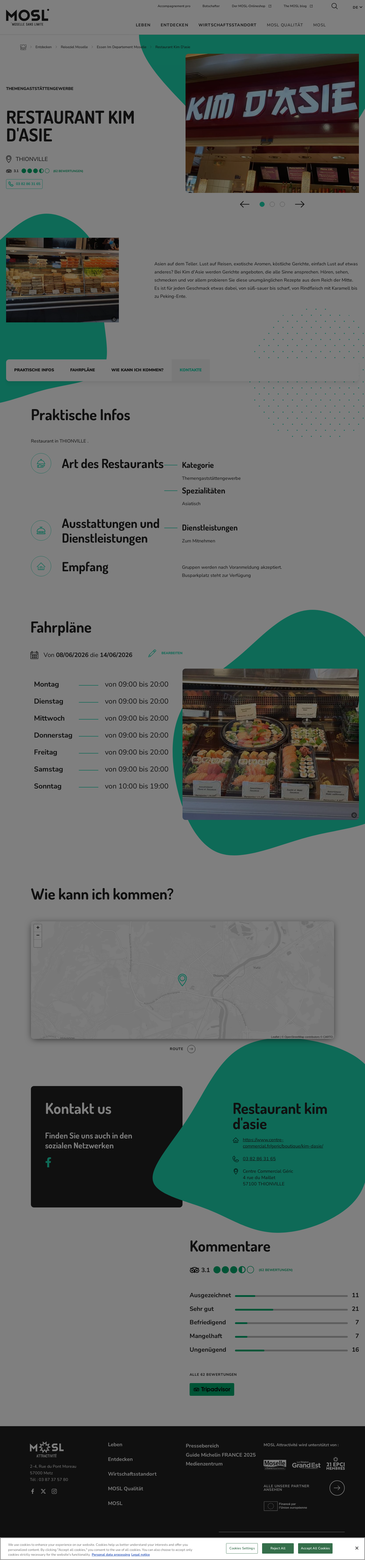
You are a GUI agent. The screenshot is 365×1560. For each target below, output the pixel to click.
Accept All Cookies (315, 1551)
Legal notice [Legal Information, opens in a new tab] (140, 1557)
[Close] (356, 1550)
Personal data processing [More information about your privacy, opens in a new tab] (111, 1557)
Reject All (277, 1551)
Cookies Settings (242, 1551)
